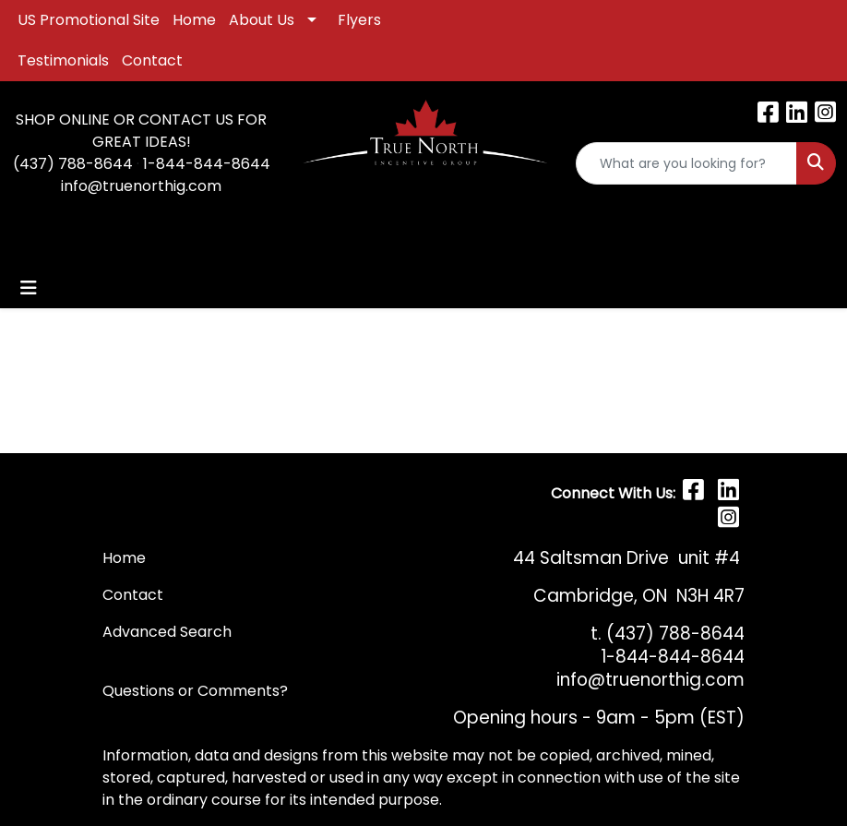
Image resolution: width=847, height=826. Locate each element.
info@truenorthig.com (141, 186)
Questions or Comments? (195, 690)
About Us (261, 19)
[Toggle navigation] (28, 288)
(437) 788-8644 (73, 163)
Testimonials (63, 60)
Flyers (359, 19)
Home (194, 19)
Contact (152, 60)
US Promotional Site (89, 19)
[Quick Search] (686, 163)
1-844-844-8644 (206, 163)
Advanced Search (167, 631)
